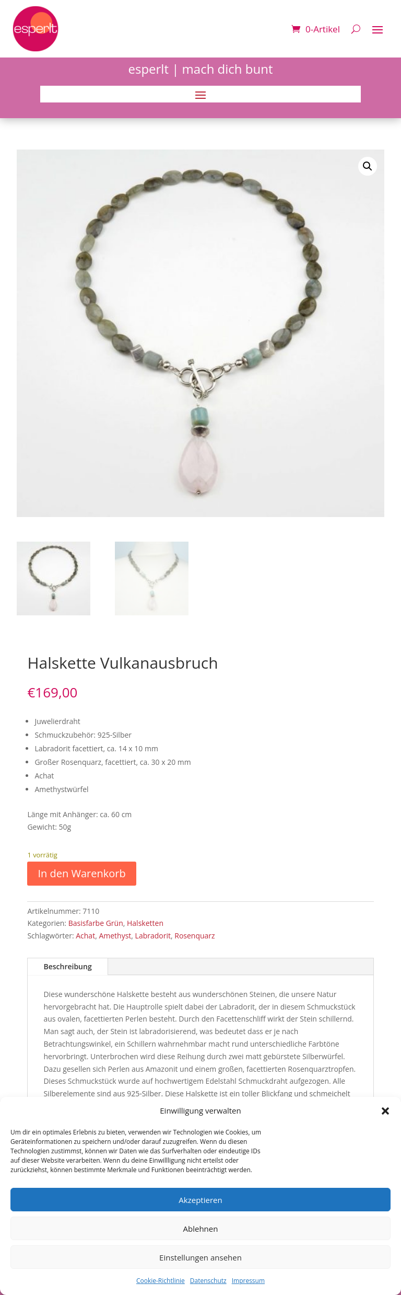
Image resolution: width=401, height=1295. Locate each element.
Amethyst (115, 936)
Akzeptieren (200, 1200)
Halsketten (145, 923)
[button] (385, 1111)
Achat (85, 936)
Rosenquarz (194, 936)
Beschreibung (67, 966)
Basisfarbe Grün (95, 923)
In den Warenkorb (81, 873)
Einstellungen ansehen (200, 1257)
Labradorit (153, 936)
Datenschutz (208, 1280)
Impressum (248, 1280)
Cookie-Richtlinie (160, 1280)
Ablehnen (200, 1228)
